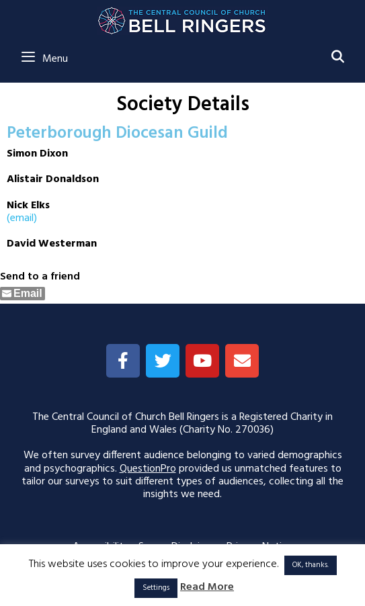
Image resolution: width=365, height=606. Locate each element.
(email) (22, 218)
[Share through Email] (22, 293)
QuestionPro (148, 469)
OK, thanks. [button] (310, 565)
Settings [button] (156, 588)
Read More (207, 587)
